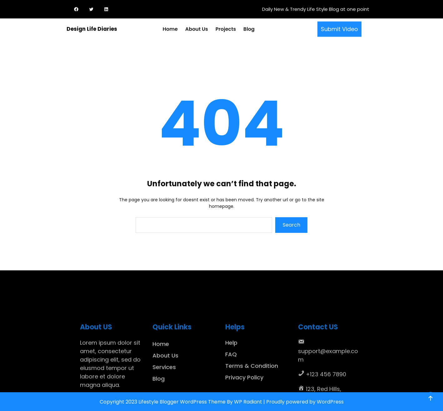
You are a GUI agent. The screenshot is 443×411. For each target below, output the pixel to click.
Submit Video (339, 28)
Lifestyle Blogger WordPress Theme (182, 401)
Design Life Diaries (92, 28)
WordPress (330, 401)
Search (291, 224)
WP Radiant (248, 401)
